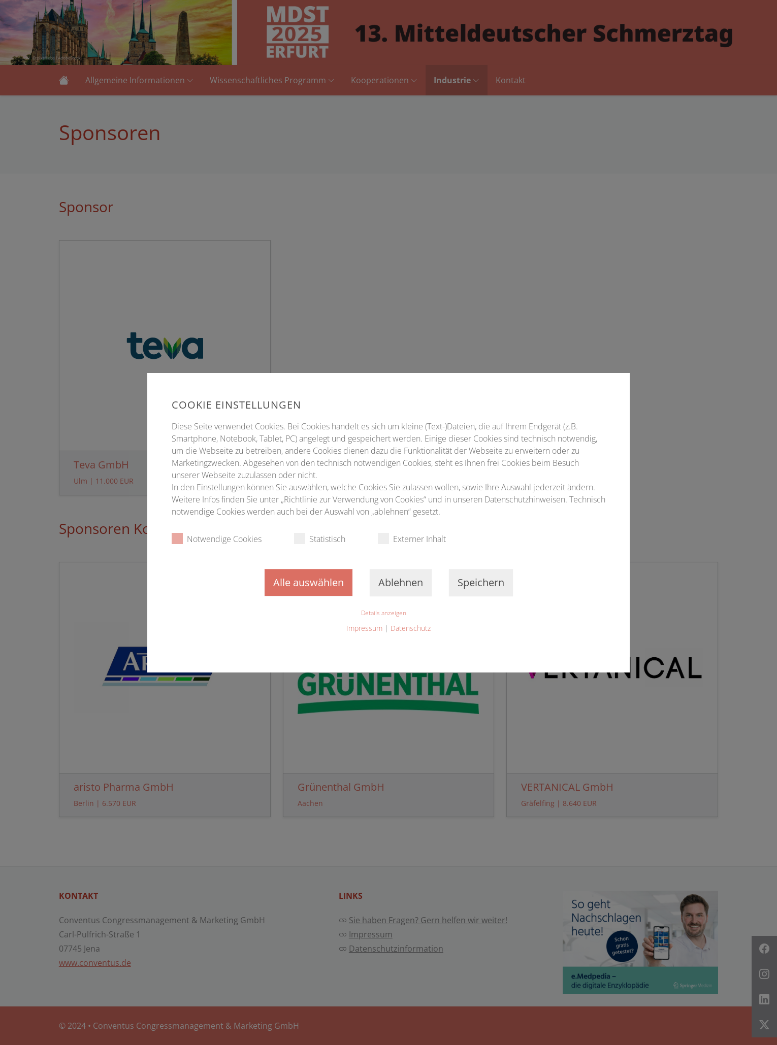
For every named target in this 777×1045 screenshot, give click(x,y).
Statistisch (319, 539)
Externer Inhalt (412, 539)
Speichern (481, 582)
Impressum (364, 628)
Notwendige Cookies (217, 539)
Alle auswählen (308, 582)
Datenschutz (411, 628)
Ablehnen (400, 582)
